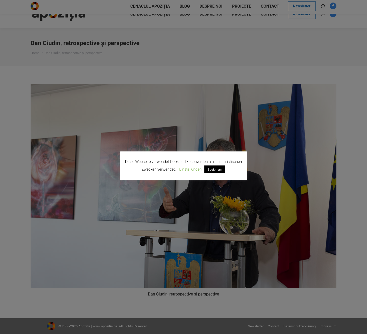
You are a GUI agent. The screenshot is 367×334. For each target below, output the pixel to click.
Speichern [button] (214, 169)
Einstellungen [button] (190, 169)
